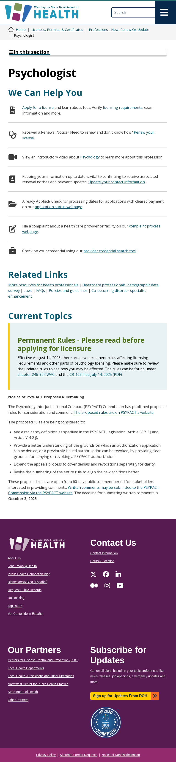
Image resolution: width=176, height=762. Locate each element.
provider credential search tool (109, 250)
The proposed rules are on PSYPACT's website (114, 412)
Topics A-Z (15, 606)
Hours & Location (102, 561)
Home (21, 29)
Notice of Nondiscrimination (121, 755)
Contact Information (104, 553)
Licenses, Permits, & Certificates (57, 29)
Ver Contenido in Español (25, 613)
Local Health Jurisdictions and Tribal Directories (41, 676)
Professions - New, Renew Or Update (119, 29)
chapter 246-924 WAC (36, 374)
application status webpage (58, 206)
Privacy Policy (46, 755)
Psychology (90, 157)
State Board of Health (23, 692)
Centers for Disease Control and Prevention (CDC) (43, 660)
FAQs (40, 290)
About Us (14, 558)
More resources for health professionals (43, 285)
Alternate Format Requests (78, 755)
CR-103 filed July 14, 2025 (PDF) (95, 374)
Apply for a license (38, 107)
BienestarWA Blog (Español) (27, 582)
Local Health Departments (26, 668)
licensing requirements (122, 107)
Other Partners (18, 700)
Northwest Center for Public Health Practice (38, 684)
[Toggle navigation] (165, 12)
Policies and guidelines (68, 290)
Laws (28, 290)
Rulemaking (16, 598)
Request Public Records (24, 590)
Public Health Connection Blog (29, 574)
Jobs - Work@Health (22, 566)
